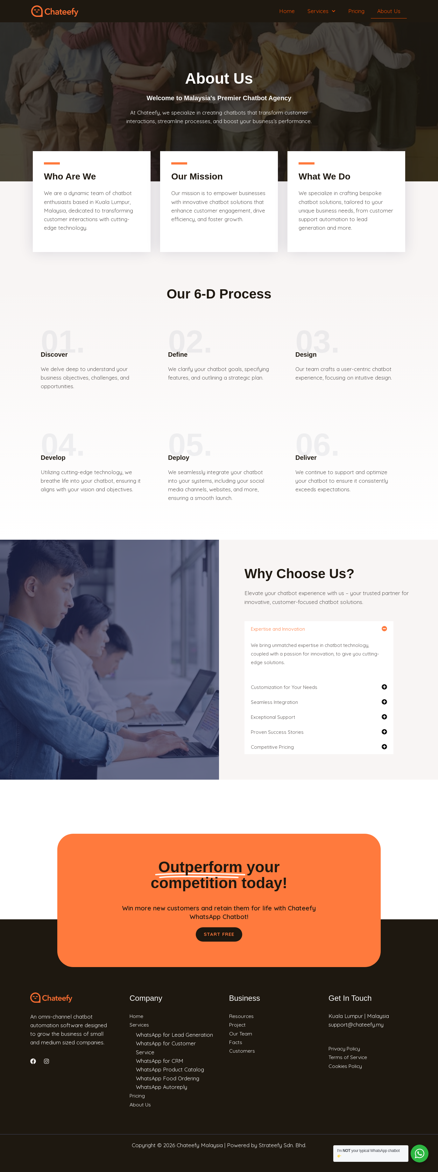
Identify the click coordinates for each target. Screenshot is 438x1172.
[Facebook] (33, 1061)
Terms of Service (349, 1057)
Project (238, 1024)
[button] (318, 628)
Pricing (356, 11)
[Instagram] (46, 1061)
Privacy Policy (345, 1048)
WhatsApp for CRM (159, 1060)
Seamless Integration (274, 702)
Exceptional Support (273, 717)
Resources (242, 1016)
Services (321, 11)
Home (287, 11)
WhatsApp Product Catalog (170, 1069)
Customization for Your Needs (284, 687)
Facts (236, 1041)
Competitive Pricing (272, 747)
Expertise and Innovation (278, 629)
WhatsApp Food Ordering (167, 1077)
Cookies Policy (346, 1065)
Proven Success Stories (277, 732)
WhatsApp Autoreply (161, 1086)
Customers (242, 1050)
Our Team (241, 1033)
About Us (388, 11)
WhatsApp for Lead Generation (174, 1034)
